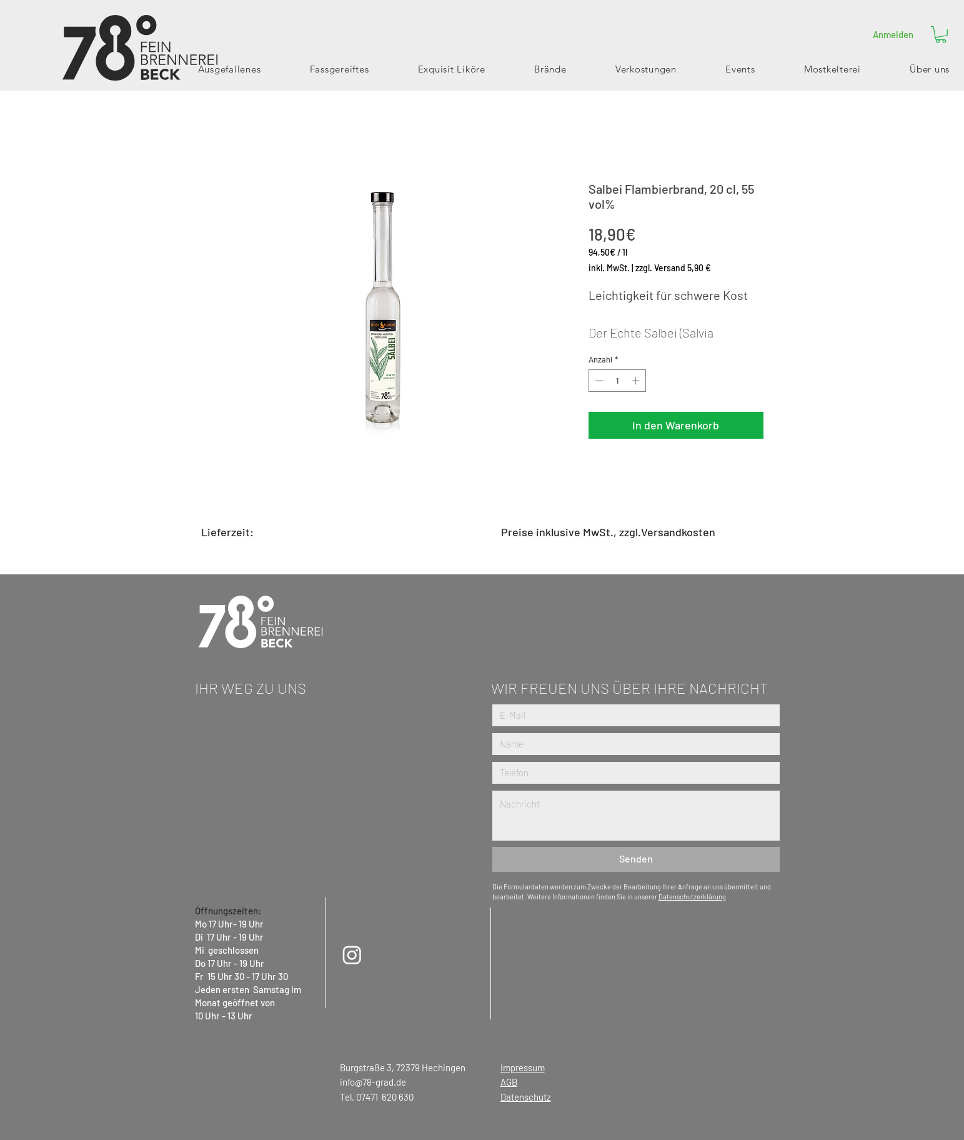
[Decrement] (597, 380)
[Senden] (636, 859)
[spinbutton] (617, 380)
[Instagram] (352, 954)
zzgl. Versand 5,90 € (673, 267)
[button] (941, 34)
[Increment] (636, 380)
